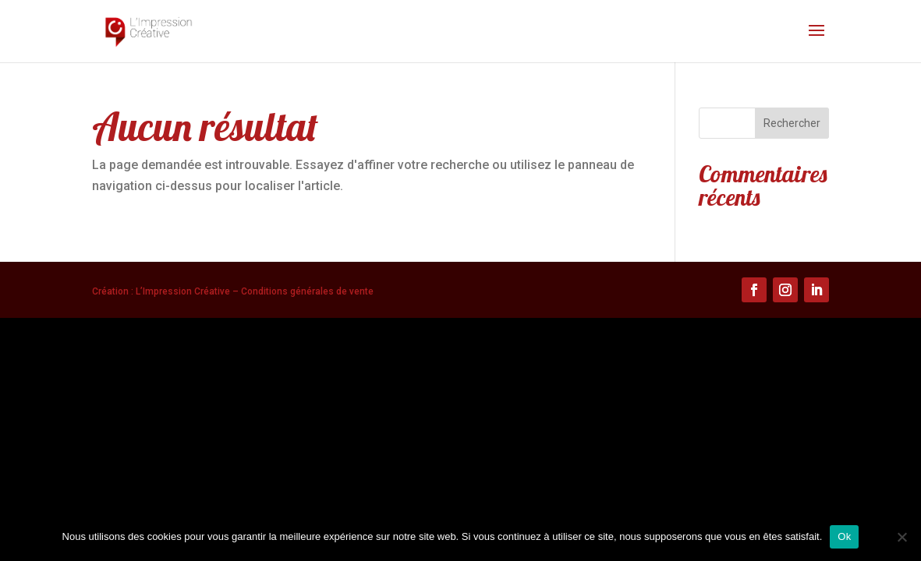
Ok (844, 536)
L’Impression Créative (183, 291)
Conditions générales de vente (307, 291)
